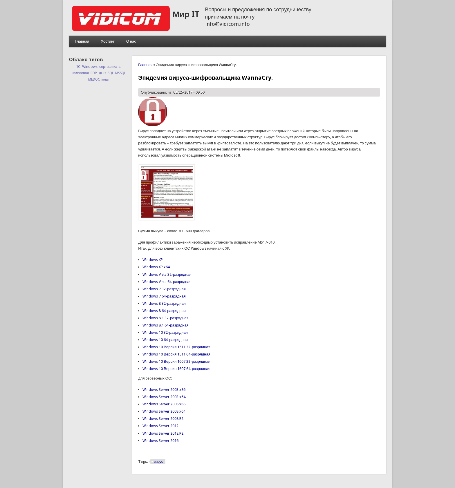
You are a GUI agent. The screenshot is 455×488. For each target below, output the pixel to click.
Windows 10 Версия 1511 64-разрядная (176, 354)
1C (78, 66)
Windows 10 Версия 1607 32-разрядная (176, 361)
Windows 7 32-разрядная (163, 289)
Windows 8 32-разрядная (163, 303)
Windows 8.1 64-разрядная (165, 325)
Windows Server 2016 (160, 440)
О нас (131, 41)
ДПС (102, 73)
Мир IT (186, 14)
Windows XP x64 (156, 267)
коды (105, 79)
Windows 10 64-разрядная (164, 340)
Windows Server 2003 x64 (163, 397)
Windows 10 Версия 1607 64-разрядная (176, 369)
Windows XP (152, 259)
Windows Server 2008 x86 (163, 404)
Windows (90, 66)
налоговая (80, 73)
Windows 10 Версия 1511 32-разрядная (176, 347)
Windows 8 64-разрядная (163, 311)
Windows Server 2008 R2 (162, 418)
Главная (82, 41)
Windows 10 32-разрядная (164, 332)
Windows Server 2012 (160, 426)
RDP (94, 73)
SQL (110, 73)
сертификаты (110, 67)
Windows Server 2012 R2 (162, 433)
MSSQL (120, 73)
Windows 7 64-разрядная (163, 296)
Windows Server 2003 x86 (163, 389)
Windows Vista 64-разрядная (166, 282)
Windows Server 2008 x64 (163, 411)
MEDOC (94, 79)
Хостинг (107, 41)
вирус (158, 462)
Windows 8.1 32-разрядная (165, 318)
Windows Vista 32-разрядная (166, 274)
